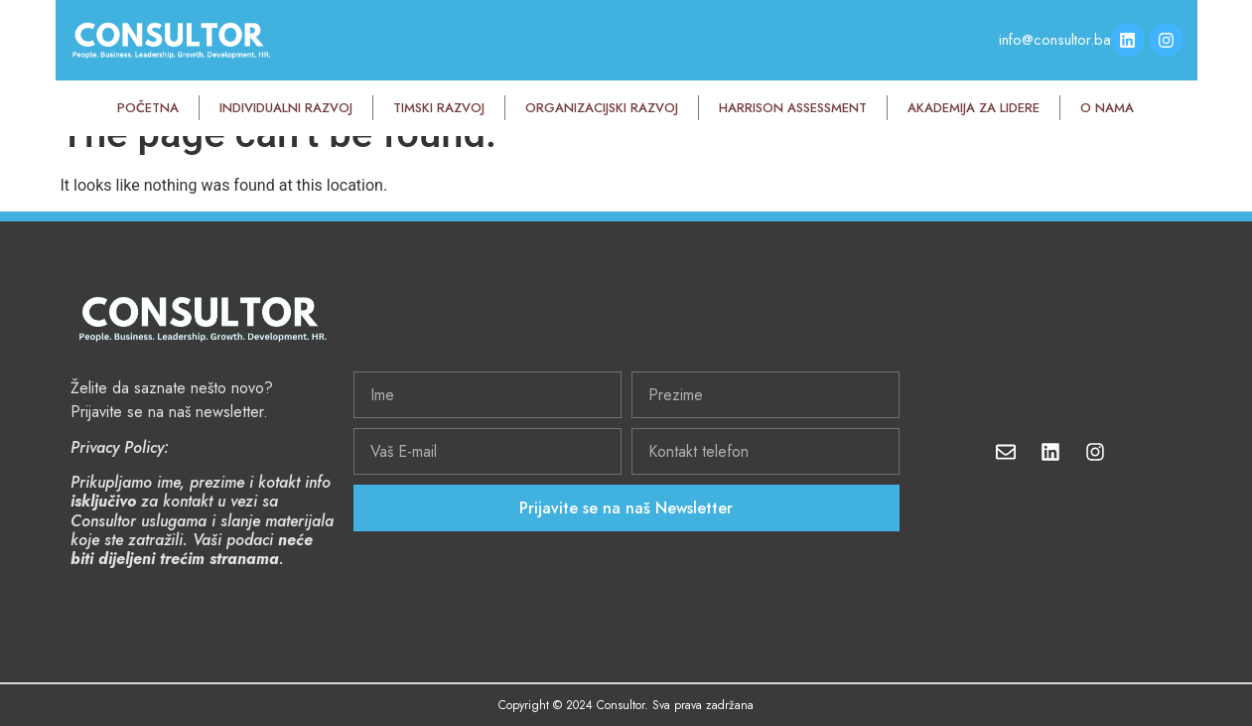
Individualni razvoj (285, 107)
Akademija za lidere (973, 107)
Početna (148, 107)
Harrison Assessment (793, 107)
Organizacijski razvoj (601, 107)
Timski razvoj (439, 107)
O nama (1107, 107)
